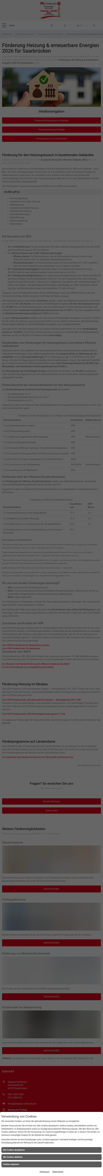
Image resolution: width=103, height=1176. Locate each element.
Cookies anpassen (11, 1164)
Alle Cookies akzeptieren (14, 1150)
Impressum (45, 1172)
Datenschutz (57, 1172)
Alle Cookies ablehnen (13, 1157)
